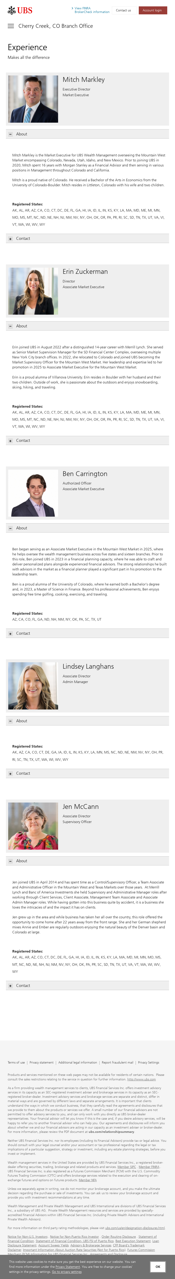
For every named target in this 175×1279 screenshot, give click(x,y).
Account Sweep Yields (53, 1245)
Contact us (123, 10)
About (17, 134)
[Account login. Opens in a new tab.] (153, 10)
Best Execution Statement (133, 1241)
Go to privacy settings (67, 1272)
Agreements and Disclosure (108, 1254)
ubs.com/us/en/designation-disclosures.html (135, 1228)
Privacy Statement (68, 1267)
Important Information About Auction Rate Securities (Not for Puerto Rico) (74, 1250)
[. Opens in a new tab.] (20, 10)
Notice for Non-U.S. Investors (27, 1237)
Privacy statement (42, 1062)
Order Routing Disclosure (119, 1237)
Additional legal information (77, 1062)
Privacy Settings (148, 1062)
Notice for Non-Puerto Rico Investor (74, 1237)
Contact (19, 238)
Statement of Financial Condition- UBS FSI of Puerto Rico (75, 1241)
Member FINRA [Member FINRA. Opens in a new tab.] (149, 1167)
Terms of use (16, 1062)
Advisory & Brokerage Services (90, 1245)
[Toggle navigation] (50, 26)
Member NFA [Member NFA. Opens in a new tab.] (88, 1180)
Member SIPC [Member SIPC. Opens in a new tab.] (127, 1167)
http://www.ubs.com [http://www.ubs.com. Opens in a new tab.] (141, 1079)
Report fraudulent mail (117, 1062)
